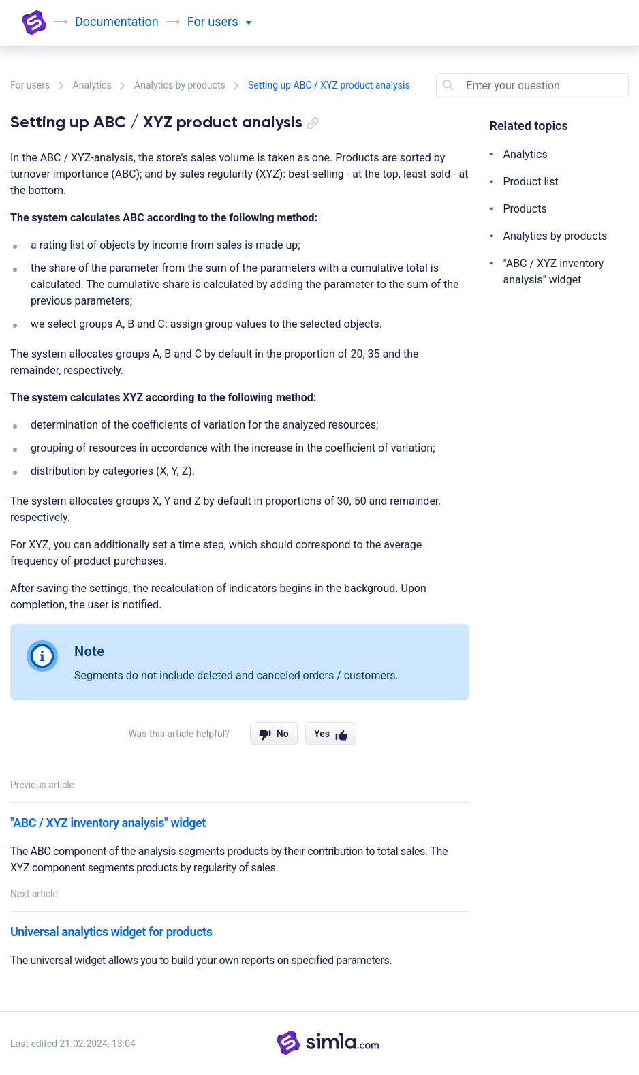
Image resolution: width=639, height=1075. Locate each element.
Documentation (117, 21)
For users (30, 85)
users (229, 21)
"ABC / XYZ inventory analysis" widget (108, 822)
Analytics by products (179, 85)
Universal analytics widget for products (111, 931)
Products (525, 208)
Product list (531, 181)
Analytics (92, 85)
